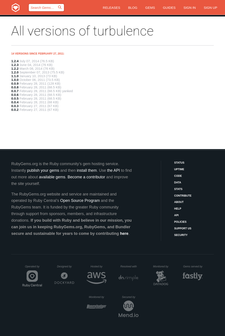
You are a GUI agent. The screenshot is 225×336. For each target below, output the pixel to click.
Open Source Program (80, 200)
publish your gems (43, 170)
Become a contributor (86, 177)
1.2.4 (14, 61)
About (179, 202)
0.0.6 (14, 95)
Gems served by (193, 266)
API (176, 215)
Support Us (182, 228)
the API (113, 170)
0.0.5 (14, 98)
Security (181, 235)
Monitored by (162, 266)
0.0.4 (14, 102)
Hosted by (98, 266)
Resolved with (129, 266)
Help (177, 208)
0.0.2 (14, 109)
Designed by (65, 266)
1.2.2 (14, 68)
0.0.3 (14, 106)
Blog (132, 7)
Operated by (33, 268)
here (124, 233)
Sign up (210, 7)
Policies (180, 221)
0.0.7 (14, 91)
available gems (52, 177)
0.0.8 (14, 87)
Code (178, 175)
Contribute (183, 195)
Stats (178, 189)
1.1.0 (14, 76)
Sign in (189, 7)
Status (179, 162)
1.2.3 (14, 65)
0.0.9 (14, 83)
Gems (150, 7)
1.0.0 (14, 80)
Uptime (179, 169)
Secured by (130, 297)
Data (177, 182)
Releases (111, 7)
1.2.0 (14, 72)
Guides (169, 7)
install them (87, 170)
